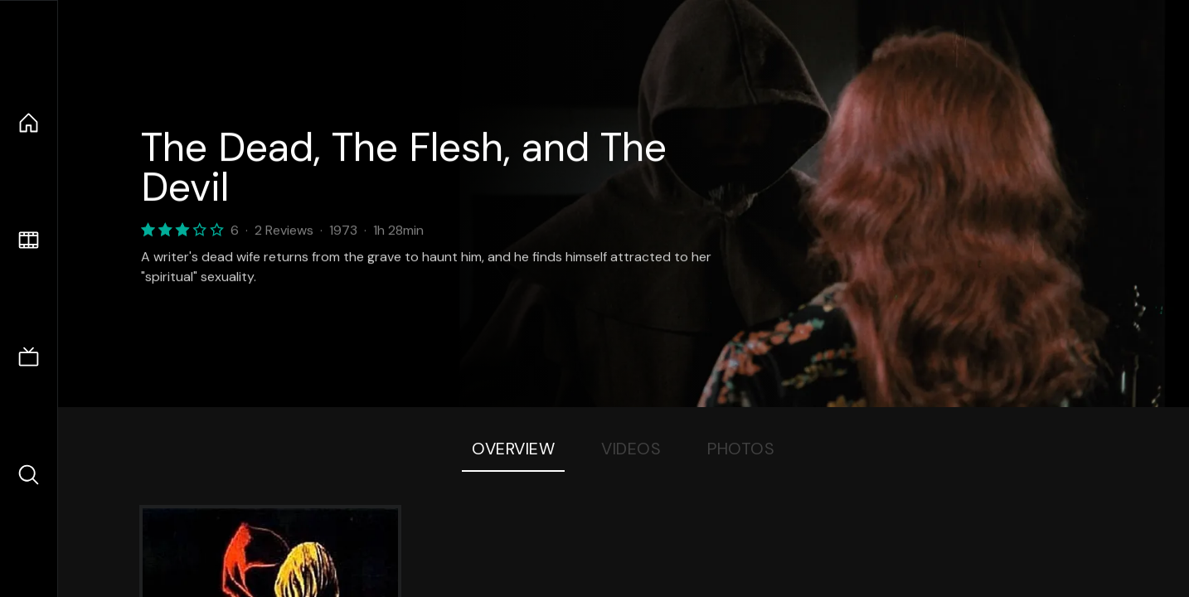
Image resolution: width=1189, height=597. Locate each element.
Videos (631, 448)
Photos (740, 448)
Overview (513, 448)
